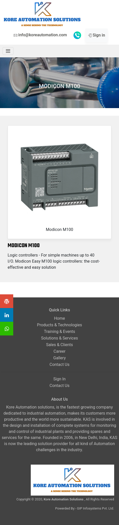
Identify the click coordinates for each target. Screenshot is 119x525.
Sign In (59, 379)
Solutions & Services (59, 338)
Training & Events (59, 331)
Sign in (96, 35)
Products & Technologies (59, 325)
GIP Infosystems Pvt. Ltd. (95, 508)
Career (60, 351)
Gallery (59, 357)
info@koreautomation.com (40, 34)
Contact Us (60, 364)
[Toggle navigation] (8, 51)
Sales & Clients (59, 344)
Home (59, 318)
